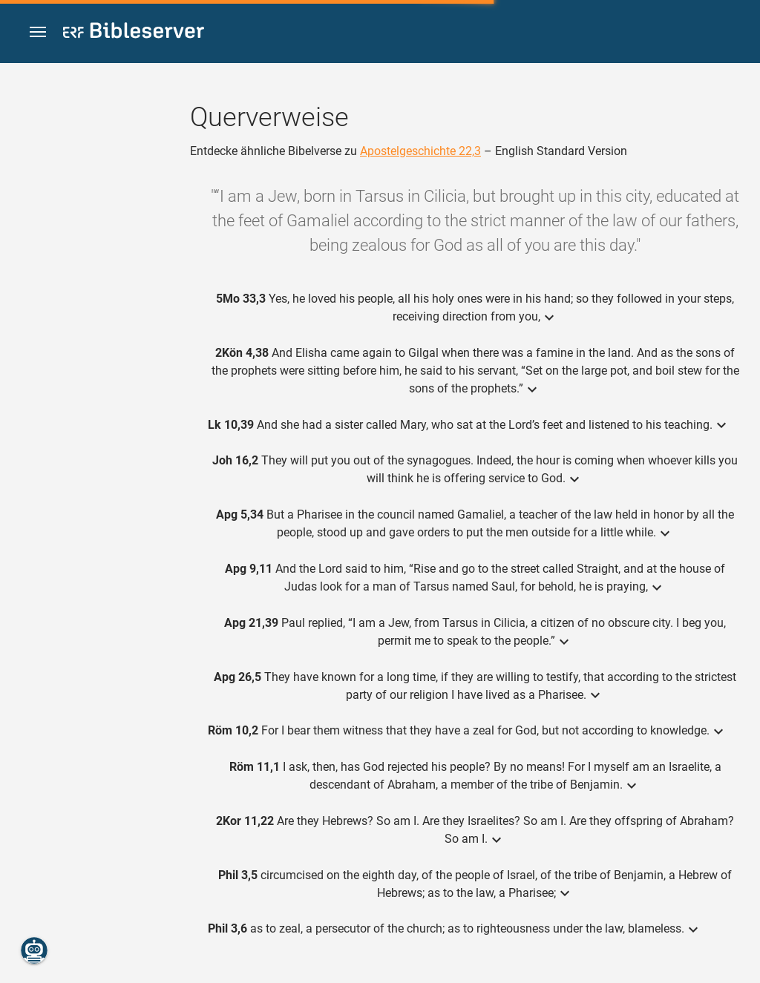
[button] (38, 32)
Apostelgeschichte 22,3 (420, 151)
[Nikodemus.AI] (34, 950)
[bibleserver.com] (133, 33)
